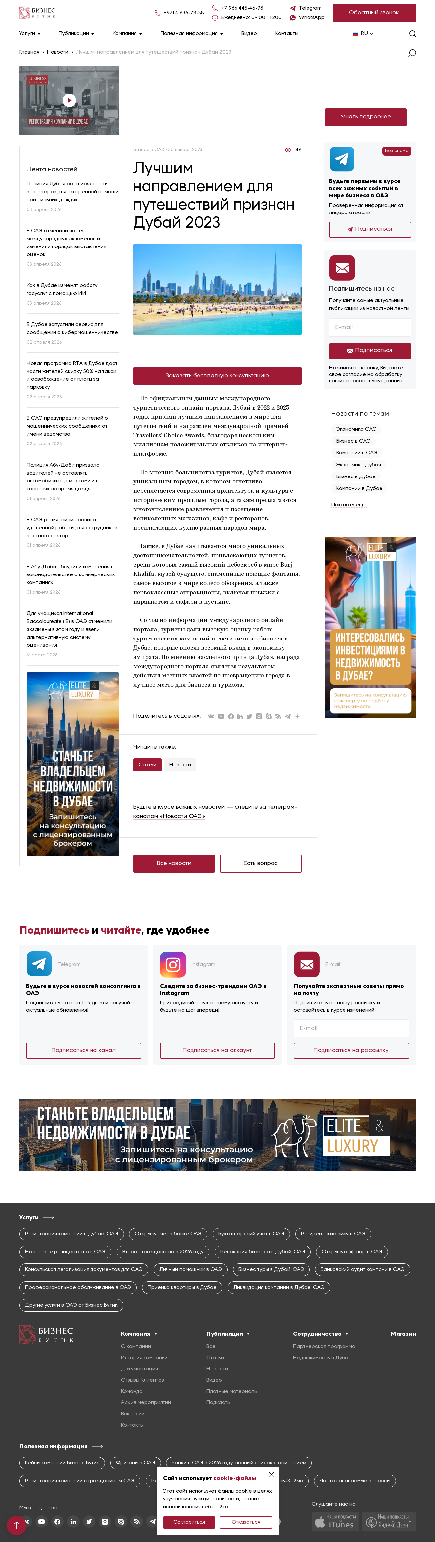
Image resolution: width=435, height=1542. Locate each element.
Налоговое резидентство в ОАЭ (65, 1252)
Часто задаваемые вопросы (355, 1481)
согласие (354, 374)
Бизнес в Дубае (356, 477)
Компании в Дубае (359, 488)
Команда (132, 1391)
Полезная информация (192, 33)
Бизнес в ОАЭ (353, 441)
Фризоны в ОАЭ (135, 1463)
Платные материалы (232, 1391)
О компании (136, 1346)
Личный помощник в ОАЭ (190, 1269)
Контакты (286, 33)
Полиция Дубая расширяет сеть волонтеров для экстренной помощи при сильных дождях (73, 192)
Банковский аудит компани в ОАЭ (363, 1269)
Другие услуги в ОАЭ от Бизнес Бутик (71, 1305)
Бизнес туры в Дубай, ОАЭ (271, 1269)
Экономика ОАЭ (356, 429)
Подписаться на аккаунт (217, 1050)
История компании (144, 1358)
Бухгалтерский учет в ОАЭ (251, 1234)
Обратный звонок (374, 13)
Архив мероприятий (146, 1402)
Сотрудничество (320, 1333)
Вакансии (133, 1414)
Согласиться (189, 1522)
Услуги (29, 33)
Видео (249, 33)
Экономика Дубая (358, 465)
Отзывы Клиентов (142, 1380)
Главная (29, 52)
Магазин (403, 1333)
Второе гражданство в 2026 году (163, 1252)
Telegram (310, 8)
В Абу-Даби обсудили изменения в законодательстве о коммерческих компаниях (71, 575)
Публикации (76, 33)
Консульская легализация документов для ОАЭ (84, 1269)
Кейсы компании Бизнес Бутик (62, 1463)
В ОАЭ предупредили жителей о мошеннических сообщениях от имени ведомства (67, 426)
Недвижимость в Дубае (322, 1358)
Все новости (174, 863)
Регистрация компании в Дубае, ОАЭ (71, 1234)
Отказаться (246, 1522)
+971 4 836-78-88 (184, 13)
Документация (139, 1369)
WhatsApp (312, 18)
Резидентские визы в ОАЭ (333, 1234)
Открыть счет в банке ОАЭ (168, 1234)
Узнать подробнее (366, 117)
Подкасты (218, 1402)
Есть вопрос (261, 863)
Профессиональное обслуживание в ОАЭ (78, 1287)
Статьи (147, 765)
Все (211, 1346)
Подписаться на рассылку (351, 1050)
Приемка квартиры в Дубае (182, 1287)
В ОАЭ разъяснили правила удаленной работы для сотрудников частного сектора (72, 528)
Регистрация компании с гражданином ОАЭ (80, 1481)
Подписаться (369, 229)
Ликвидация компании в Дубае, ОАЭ (279, 1287)
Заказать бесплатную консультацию (217, 375)
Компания (127, 33)
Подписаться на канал (84, 1050)
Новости (57, 52)
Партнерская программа (324, 1346)
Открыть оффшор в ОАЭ (352, 1252)
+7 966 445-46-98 (242, 8)
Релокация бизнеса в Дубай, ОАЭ (262, 1252)
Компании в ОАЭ (357, 453)
